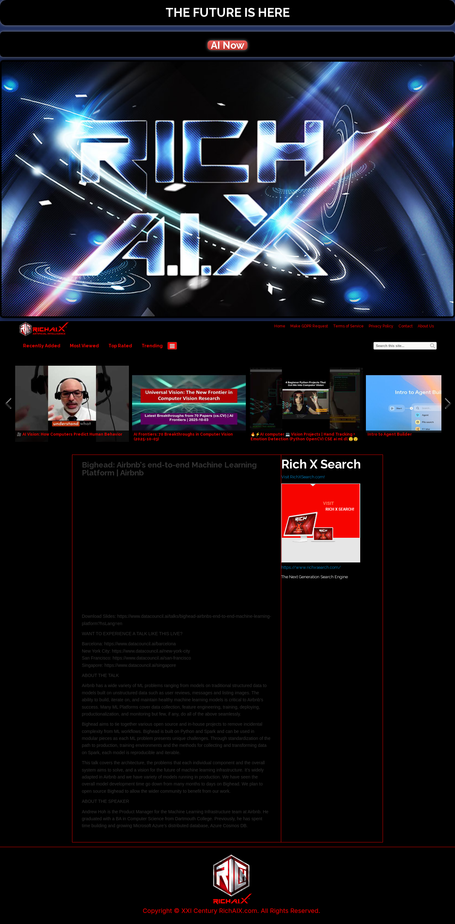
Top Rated (120, 345)
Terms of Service (348, 326)
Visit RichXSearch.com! (303, 476)
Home (279, 326)
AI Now (227, 45)
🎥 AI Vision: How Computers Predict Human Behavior (69, 434)
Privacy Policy (381, 326)
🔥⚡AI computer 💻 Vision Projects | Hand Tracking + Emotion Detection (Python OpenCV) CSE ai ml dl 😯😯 (304, 436)
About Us (426, 326)
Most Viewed (84, 345)
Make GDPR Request (309, 326)
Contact (405, 326)
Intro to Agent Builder (389, 434)
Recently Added (41, 345)
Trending (152, 345)
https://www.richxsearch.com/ (311, 567)
